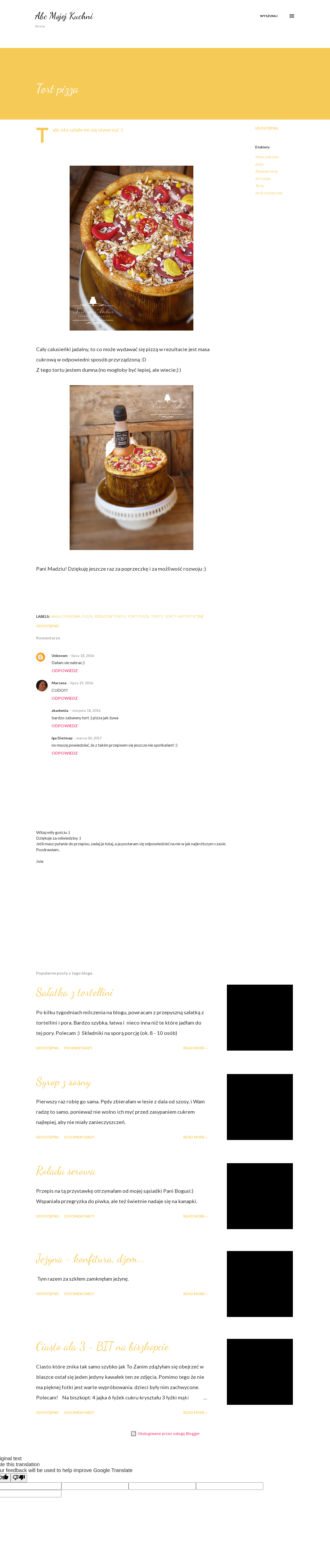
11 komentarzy (79, 1216)
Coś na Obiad (230, 34)
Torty (259, 185)
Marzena (59, 683)
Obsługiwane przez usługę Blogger (165, 1433)
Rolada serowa (65, 1170)
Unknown (60, 655)
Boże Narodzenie (163, 34)
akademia (60, 710)
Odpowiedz (65, 670)
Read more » (195, 1048)
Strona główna (45, 34)
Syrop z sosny (63, 1081)
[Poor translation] (19, 1477)
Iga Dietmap (62, 738)
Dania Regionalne (123, 34)
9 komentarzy (78, 1048)
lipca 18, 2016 (82, 655)
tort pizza (262, 178)
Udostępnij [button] (266, 128)
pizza (259, 164)
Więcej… (260, 34)
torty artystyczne (268, 193)
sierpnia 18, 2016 (86, 710)
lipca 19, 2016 (81, 683)
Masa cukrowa (266, 157)
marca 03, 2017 (89, 738)
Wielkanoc (198, 34)
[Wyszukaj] (268, 16)
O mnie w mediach (83, 34)
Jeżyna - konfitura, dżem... (90, 1258)
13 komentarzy (79, 1293)
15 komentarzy (79, 1137)
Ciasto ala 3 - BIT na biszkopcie (102, 1346)
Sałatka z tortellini (74, 992)
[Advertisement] (123, 906)
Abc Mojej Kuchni (64, 15)
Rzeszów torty (266, 171)
